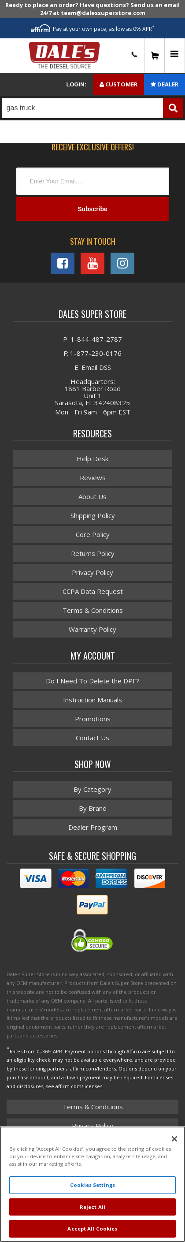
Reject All (92, 1207)
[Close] (174, 1139)
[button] (92, 108)
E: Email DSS (92, 367)
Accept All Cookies (92, 1228)
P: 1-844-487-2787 (92, 339)
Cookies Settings (92, 1185)
